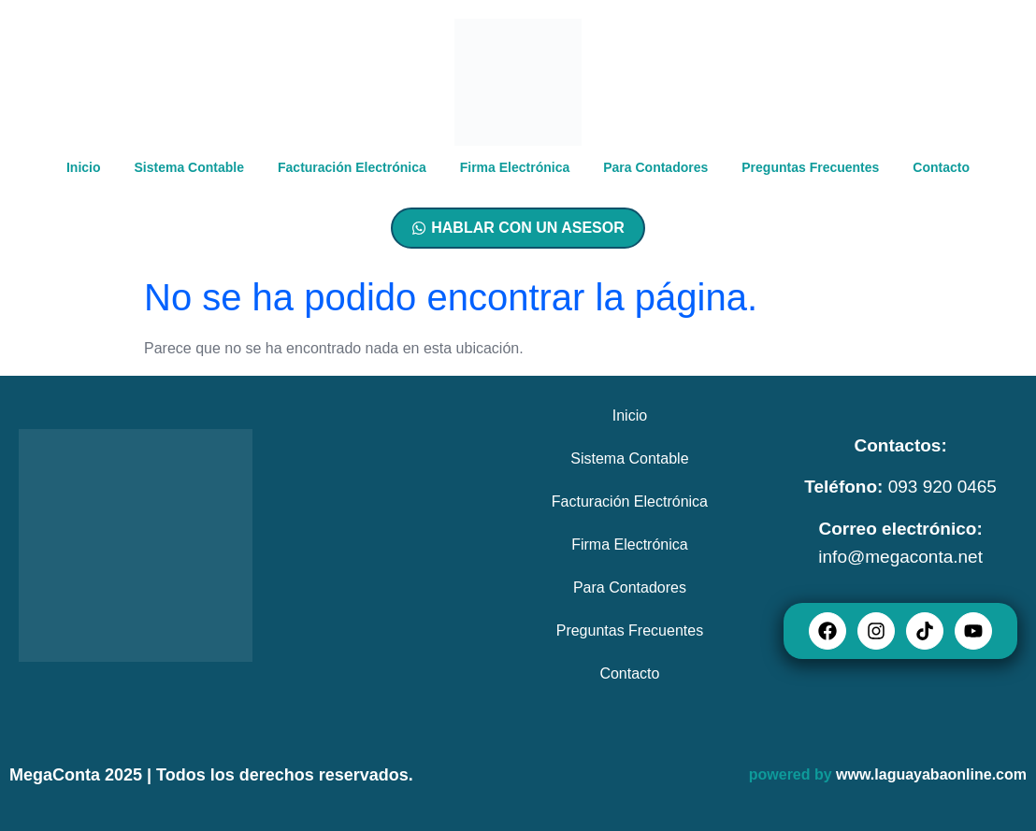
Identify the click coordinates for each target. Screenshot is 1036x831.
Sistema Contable (189, 167)
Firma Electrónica (515, 167)
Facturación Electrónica (352, 167)
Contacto (941, 167)
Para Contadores (655, 167)
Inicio (83, 167)
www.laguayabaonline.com (931, 774)
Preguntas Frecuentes (810, 167)
